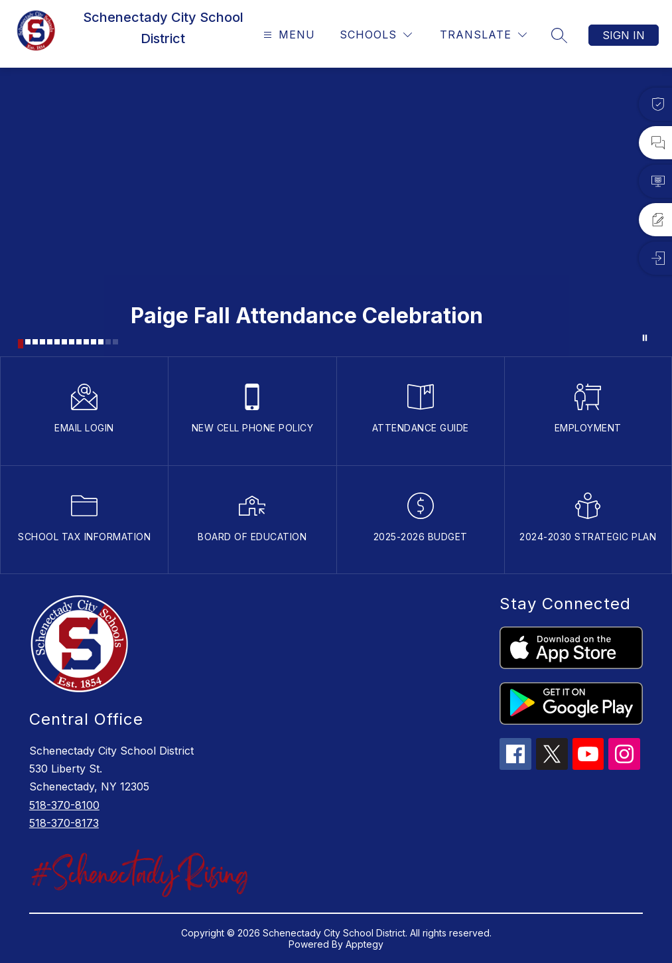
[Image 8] (71, 341)
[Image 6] (57, 341)
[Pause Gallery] (644, 337)
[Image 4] (42, 341)
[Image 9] (79, 341)
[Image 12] (100, 341)
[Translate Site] (483, 35)
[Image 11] (93, 341)
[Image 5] (49, 341)
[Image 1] (20, 343)
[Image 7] (64, 341)
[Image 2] (28, 341)
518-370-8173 (64, 823)
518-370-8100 (64, 805)
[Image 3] (35, 341)
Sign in (623, 35)
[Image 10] (86, 341)
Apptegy (364, 944)
